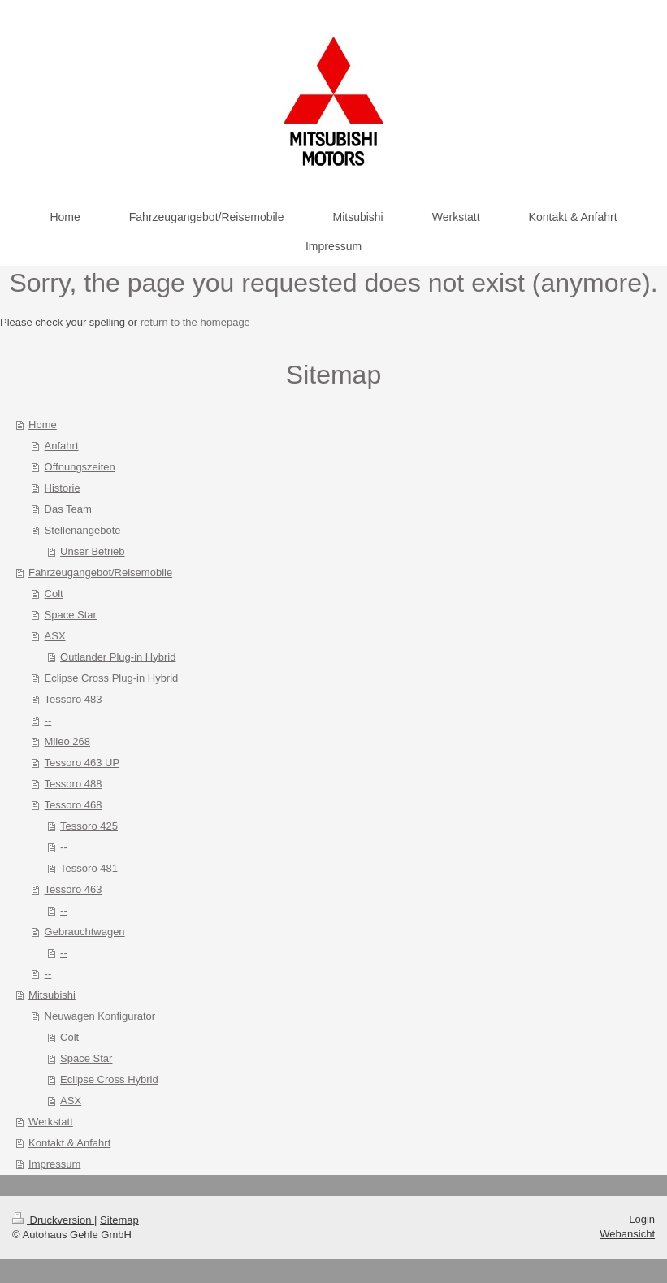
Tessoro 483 (73, 699)
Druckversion (53, 1220)
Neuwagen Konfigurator (100, 1016)
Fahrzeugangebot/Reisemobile (100, 572)
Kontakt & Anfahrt (69, 1143)
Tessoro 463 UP (82, 762)
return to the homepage (195, 322)
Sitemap (119, 1220)
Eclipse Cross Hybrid (109, 1079)
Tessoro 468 (73, 805)
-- (48, 720)
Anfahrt (62, 446)
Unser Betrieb (92, 551)
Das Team (68, 509)
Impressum (54, 1164)
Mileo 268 (67, 741)
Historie (62, 488)
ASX (55, 636)
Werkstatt (50, 1122)
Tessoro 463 (73, 889)
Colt (54, 593)
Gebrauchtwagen (85, 931)
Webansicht (627, 1234)
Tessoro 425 (89, 826)
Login (642, 1219)
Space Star (71, 615)
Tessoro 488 (73, 784)
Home (42, 424)
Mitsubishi (52, 995)
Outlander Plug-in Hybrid (117, 657)
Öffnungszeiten (80, 467)
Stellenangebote (83, 530)
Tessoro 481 (89, 868)
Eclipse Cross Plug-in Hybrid (112, 678)
